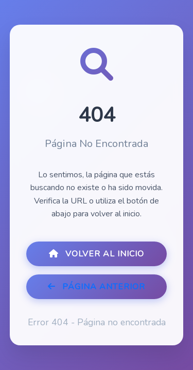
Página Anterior (96, 286)
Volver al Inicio (96, 254)
